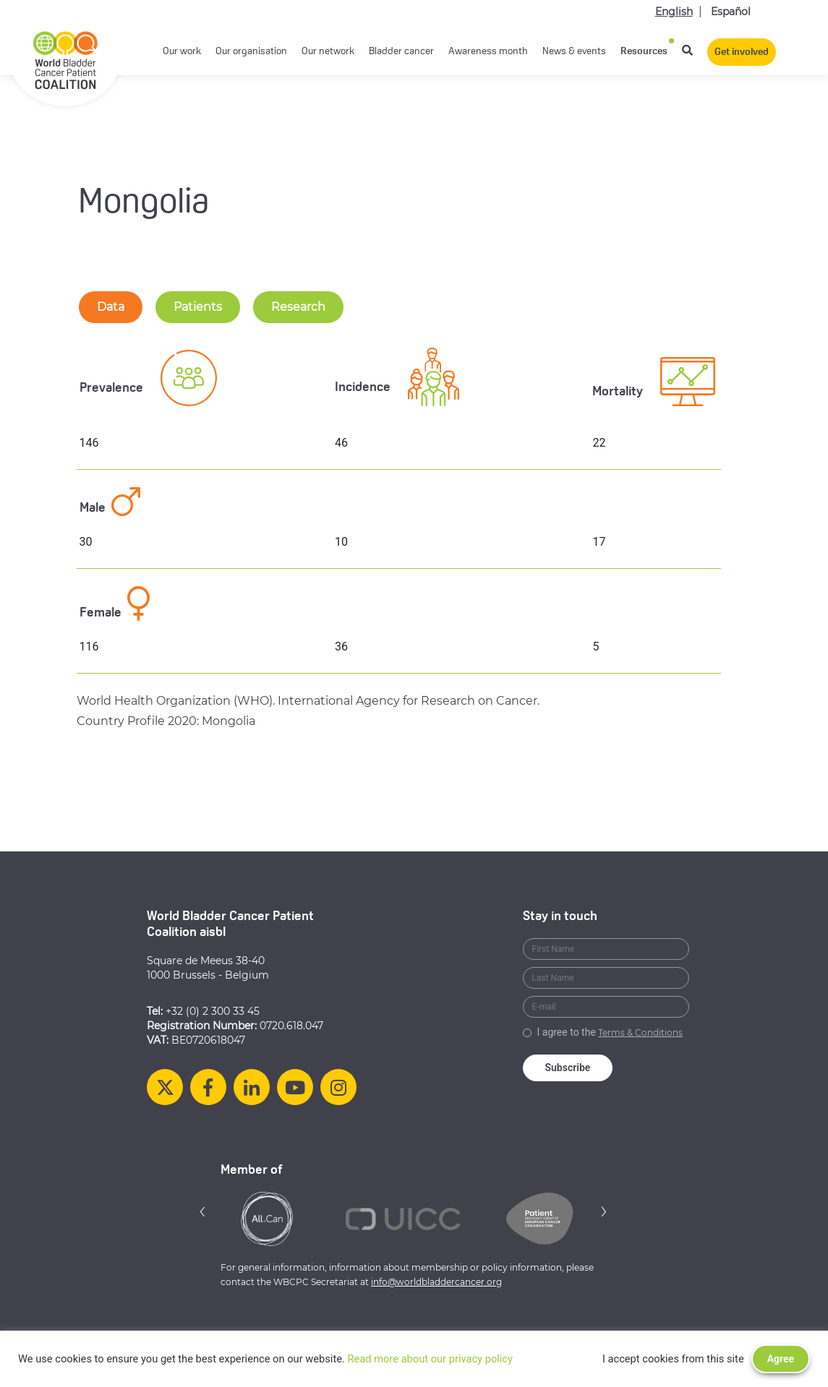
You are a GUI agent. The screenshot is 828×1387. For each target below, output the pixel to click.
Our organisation (251, 51)
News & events (574, 51)
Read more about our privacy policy (430, 1358)
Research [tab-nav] (298, 307)
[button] (202, 1211)
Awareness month (488, 51)
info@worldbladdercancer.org (436, 1281)
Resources (643, 51)
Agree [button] (780, 1359)
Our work (182, 51)
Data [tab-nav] (110, 307)
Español (731, 11)
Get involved (741, 52)
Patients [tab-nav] (198, 307)
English (674, 11)
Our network (328, 51)
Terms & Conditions (640, 1032)
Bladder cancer (401, 51)
